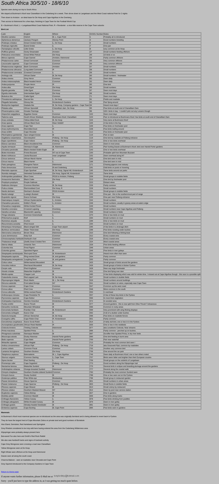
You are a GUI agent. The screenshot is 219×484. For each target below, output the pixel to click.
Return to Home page (10, 472)
